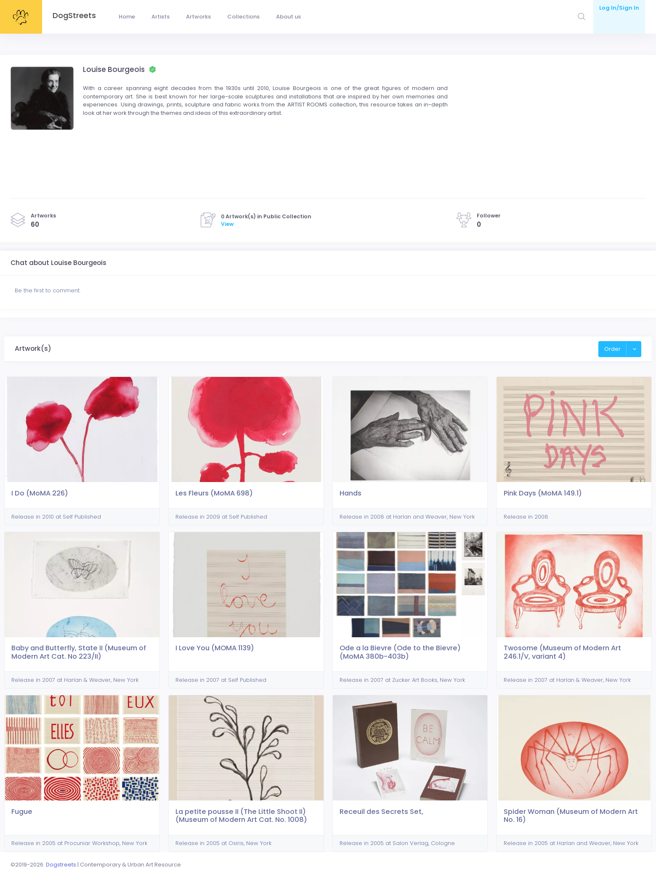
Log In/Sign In (619, 8)
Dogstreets (61, 865)
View (227, 224)
